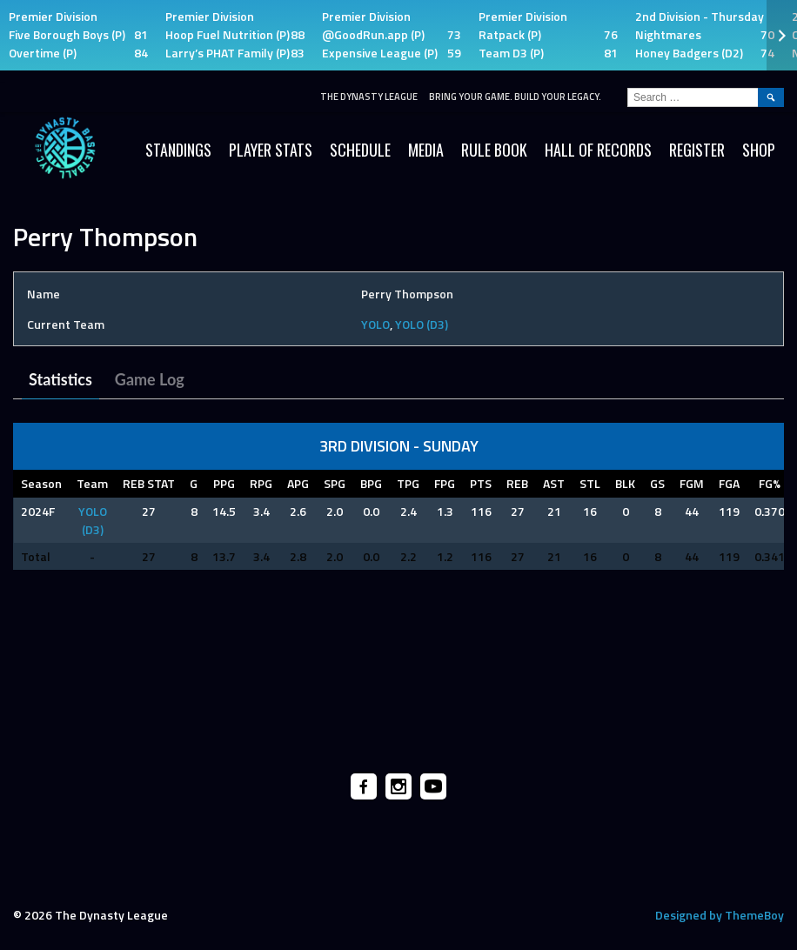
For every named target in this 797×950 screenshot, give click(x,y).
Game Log (149, 379)
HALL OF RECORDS (598, 149)
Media (426, 149)
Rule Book (494, 149)
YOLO (375, 324)
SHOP (758, 149)
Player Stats (270, 149)
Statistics (60, 379)
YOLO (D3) (421, 324)
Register (697, 149)
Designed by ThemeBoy (719, 915)
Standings (178, 149)
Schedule (360, 149)
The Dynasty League (369, 97)
